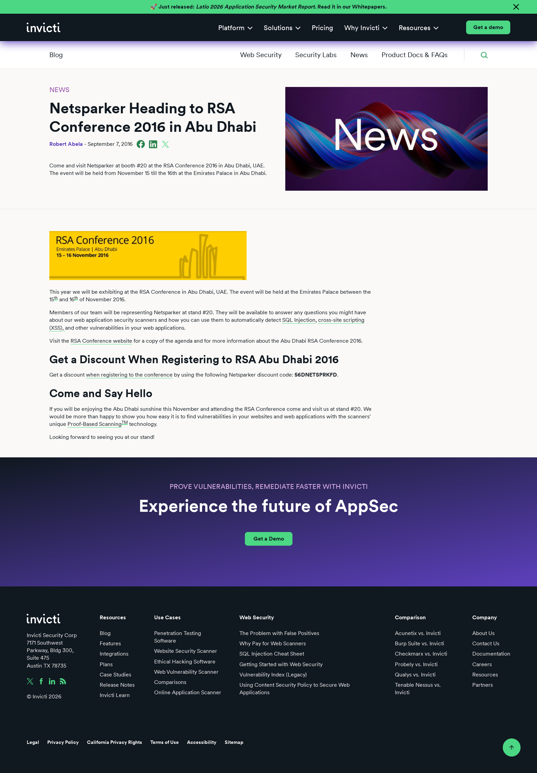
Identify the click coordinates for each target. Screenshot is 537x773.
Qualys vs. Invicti (415, 674)
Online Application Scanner (187, 692)
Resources (485, 674)
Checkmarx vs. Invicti (421, 653)
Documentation (491, 653)
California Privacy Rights (114, 742)
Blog (56, 55)
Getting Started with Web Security (281, 664)
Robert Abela (66, 144)
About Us (483, 633)
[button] (235, 27)
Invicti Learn (115, 695)
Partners (482, 685)
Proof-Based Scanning (94, 424)
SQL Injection (298, 320)
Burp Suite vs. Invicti (419, 643)
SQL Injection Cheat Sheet (271, 653)
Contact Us (485, 643)
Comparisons (170, 682)
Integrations (114, 653)
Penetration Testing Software (177, 637)
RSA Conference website (101, 341)
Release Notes (117, 685)
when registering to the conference (129, 374)
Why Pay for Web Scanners (272, 643)
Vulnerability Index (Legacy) (273, 674)
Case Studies (115, 674)
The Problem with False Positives (279, 633)
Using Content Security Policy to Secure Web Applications (294, 689)
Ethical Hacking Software (184, 661)
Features (110, 643)
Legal (33, 742)
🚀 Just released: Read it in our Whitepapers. (268, 6)
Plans (106, 664)
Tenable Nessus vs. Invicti (418, 689)
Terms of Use (164, 742)
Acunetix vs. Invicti (418, 633)
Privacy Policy (63, 742)
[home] (43, 27)
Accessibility (201, 742)
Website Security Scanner (185, 651)
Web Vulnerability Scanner (186, 672)
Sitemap (234, 742)
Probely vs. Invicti (416, 664)
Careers (482, 664)
